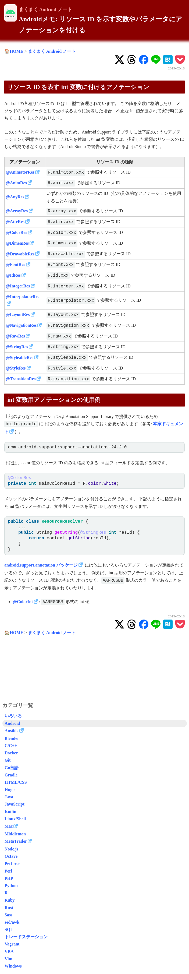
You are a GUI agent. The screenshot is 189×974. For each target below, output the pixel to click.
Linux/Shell (15, 819)
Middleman (15, 834)
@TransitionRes (21, 379)
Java (9, 796)
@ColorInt (23, 601)
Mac (9, 826)
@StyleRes (16, 368)
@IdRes (13, 275)
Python (11, 885)
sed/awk (12, 922)
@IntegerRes (18, 286)
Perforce (12, 863)
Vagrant (12, 944)
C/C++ (11, 745)
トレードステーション (26, 936)
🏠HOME (13, 51)
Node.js (11, 849)
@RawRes (15, 336)
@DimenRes (17, 243)
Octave (11, 856)
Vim (8, 959)
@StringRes (17, 346)
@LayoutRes (18, 314)
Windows (13, 966)
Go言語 (12, 767)
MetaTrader (16, 841)
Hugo (10, 789)
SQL (9, 929)
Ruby (10, 900)
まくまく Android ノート (45, 9)
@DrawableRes (20, 254)
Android (12, 723)
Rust (9, 907)
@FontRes (15, 264)
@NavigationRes (21, 325)
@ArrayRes (17, 211)
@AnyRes (15, 197)
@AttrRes (15, 221)
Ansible (12, 730)
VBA (9, 951)
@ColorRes (16, 232)
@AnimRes (16, 183)
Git (7, 760)
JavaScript (14, 804)
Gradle (11, 775)
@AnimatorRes (20, 172)
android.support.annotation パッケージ (41, 565)
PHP (9, 878)
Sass (8, 915)
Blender (12, 738)
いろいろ (13, 715)
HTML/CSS (16, 782)
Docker (11, 753)
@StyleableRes (19, 357)
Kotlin (10, 811)
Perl (8, 871)
